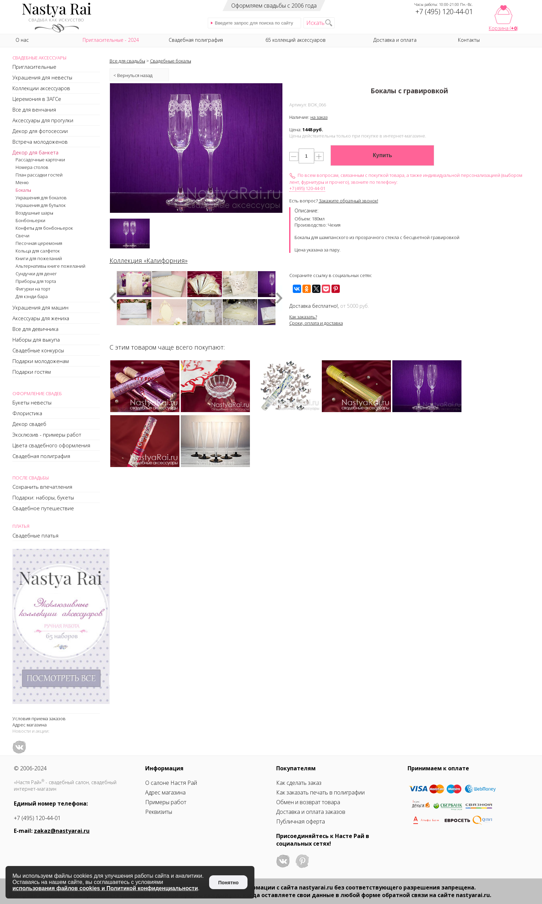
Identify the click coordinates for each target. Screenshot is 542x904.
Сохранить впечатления (42, 486)
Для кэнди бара (32, 296)
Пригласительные (34, 66)
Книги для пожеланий (39, 258)
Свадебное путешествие (43, 508)
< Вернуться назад (132, 75)
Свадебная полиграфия (41, 456)
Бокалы (23, 190)
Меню (22, 182)
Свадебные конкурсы (38, 350)
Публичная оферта (300, 821)
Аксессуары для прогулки (42, 120)
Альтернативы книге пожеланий (50, 266)
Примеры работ (165, 802)
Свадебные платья (35, 535)
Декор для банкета (35, 152)
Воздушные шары (34, 213)
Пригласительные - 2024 (111, 40)
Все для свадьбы (127, 61)
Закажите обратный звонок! (348, 201)
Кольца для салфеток (38, 251)
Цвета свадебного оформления (51, 445)
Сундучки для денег (36, 273)
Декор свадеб (29, 423)
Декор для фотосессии (40, 130)
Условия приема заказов (39, 718)
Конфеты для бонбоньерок (44, 228)
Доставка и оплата (395, 40)
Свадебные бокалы (170, 61)
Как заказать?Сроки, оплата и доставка (316, 320)
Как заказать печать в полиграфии (320, 792)
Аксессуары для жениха (40, 318)
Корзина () (503, 28)
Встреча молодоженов (40, 141)
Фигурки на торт (33, 289)
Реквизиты (158, 812)
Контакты (469, 40)
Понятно (228, 882)
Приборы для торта (36, 281)
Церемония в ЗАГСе (36, 98)
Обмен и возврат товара (308, 802)
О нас (22, 40)
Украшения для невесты (42, 77)
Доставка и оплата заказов (310, 812)
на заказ (319, 117)
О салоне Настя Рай (171, 783)
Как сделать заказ (298, 783)
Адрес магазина (29, 725)
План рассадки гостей (39, 175)
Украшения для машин (40, 307)
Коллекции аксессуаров (41, 88)
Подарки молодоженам (40, 361)
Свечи (22, 235)
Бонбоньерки (30, 220)
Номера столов (32, 167)
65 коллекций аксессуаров (295, 40)
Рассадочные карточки (40, 159)
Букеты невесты (32, 402)
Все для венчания (34, 109)
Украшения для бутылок (41, 205)
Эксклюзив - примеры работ (46, 434)
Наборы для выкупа (36, 339)
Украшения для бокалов (41, 197)
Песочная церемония (39, 243)
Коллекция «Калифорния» (149, 260)
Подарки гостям (31, 371)
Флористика (27, 413)
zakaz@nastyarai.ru (62, 831)
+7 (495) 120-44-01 (307, 188)
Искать (315, 23)
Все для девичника (35, 328)
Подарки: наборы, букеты (43, 497)
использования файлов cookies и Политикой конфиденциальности (105, 888)
